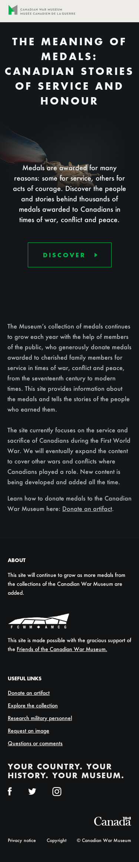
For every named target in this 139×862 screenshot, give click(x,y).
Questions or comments (35, 743)
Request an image (28, 730)
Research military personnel (40, 717)
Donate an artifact (87, 508)
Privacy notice (22, 840)
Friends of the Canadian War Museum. (62, 649)
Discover (64, 256)
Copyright (56, 840)
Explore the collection (33, 705)
